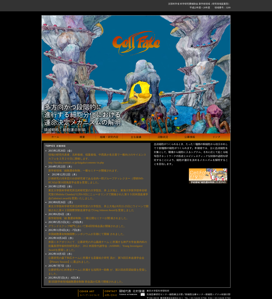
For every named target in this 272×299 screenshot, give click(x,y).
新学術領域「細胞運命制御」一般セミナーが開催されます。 (84, 170)
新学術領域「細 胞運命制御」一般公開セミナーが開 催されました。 (88, 218)
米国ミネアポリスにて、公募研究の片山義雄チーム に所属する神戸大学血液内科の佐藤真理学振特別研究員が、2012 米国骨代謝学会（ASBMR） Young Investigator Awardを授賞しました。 (97, 246)
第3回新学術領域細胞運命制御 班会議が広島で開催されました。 (86, 281)
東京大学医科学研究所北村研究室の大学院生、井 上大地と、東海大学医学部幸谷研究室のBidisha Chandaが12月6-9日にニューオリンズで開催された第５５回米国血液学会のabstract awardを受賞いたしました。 (98, 194)
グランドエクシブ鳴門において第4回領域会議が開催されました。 (87, 226)
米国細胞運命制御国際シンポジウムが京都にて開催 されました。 (87, 234)
